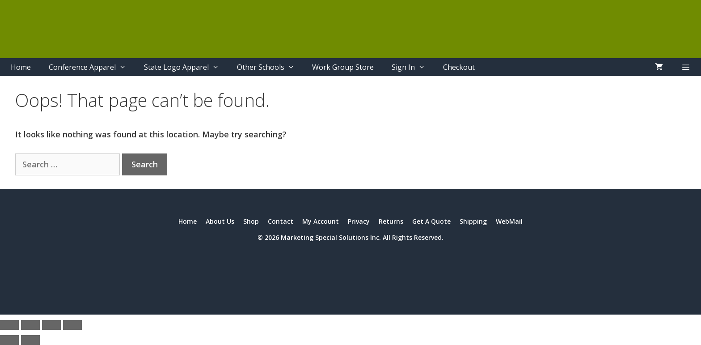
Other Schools (270, 67)
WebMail (509, 221)
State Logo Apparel (186, 67)
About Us (220, 221)
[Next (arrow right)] (30, 340)
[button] (685, 67)
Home (21, 67)
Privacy (359, 221)
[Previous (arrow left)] (9, 340)
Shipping (473, 221)
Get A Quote (431, 221)
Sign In (413, 67)
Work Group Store (343, 67)
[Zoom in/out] (9, 325)
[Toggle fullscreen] (30, 325)
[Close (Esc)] (72, 325)
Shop (251, 221)
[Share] (51, 325)
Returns (391, 221)
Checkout (459, 67)
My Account (320, 221)
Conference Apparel (92, 67)
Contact (280, 221)
